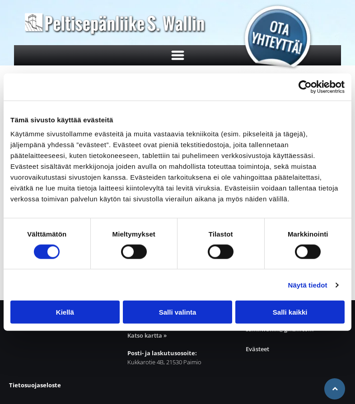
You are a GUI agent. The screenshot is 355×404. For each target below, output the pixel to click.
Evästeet (257, 349)
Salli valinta (177, 312)
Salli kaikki (290, 312)
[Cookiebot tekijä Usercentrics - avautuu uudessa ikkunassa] (305, 86)
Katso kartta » (147, 335)
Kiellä (65, 312)
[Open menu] (178, 55)
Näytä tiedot (307, 285)
